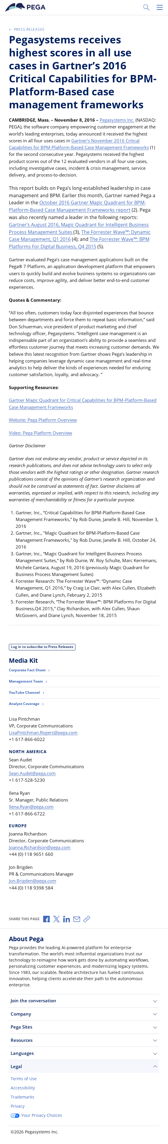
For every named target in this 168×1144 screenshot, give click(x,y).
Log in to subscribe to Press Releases (42, 646)
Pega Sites (84, 1027)
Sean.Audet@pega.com (32, 773)
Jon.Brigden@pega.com (32, 881)
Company (84, 1014)
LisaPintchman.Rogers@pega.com (43, 732)
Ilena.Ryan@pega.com (31, 807)
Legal (84, 1066)
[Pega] (26, 7)
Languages (84, 1053)
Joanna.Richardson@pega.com (39, 847)
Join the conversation (84, 1000)
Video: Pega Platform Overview (40, 433)
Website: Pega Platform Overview (43, 420)
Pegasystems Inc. (117, 120)
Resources (84, 1040)
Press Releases (27, 29)
